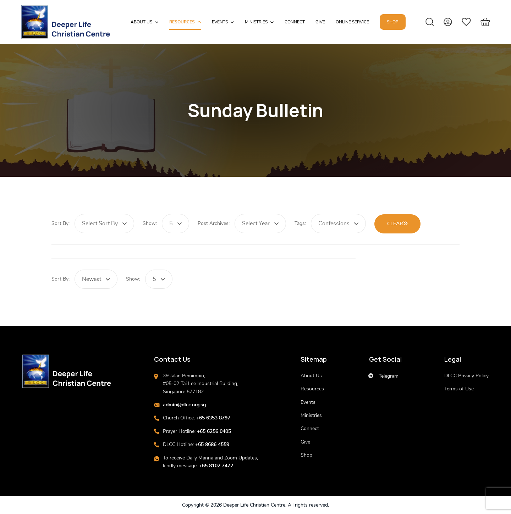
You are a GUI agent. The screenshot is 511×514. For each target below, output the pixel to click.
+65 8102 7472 (216, 465)
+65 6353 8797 (213, 418)
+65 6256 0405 (214, 431)
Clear (397, 223)
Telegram (383, 376)
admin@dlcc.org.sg (184, 404)
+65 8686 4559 (212, 444)
